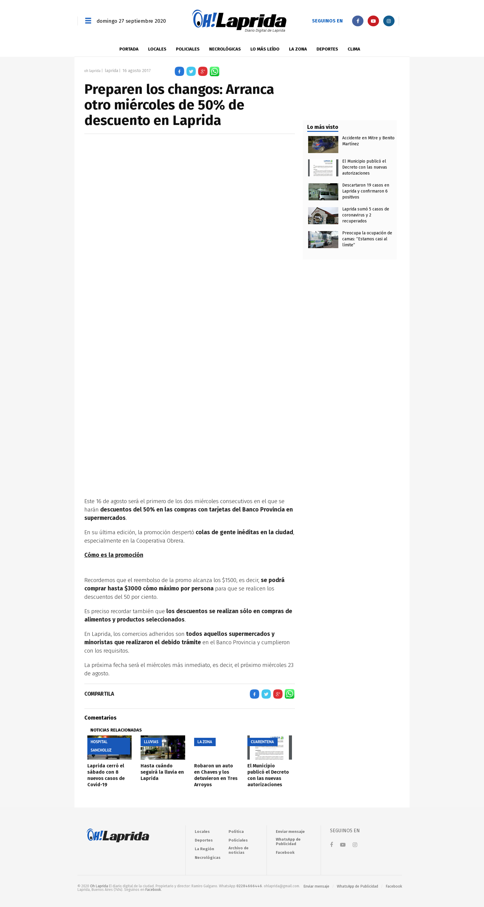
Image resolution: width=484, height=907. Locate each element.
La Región (204, 849)
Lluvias (151, 741)
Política (236, 831)
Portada (128, 49)
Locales (157, 49)
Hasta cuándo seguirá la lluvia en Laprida (162, 772)
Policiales (188, 49)
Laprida (111, 70)
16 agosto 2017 (136, 70)
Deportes (327, 49)
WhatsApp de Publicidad (288, 841)
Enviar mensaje (290, 831)
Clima (354, 49)
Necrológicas (225, 49)
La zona (298, 49)
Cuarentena (262, 741)
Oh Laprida (92, 70)
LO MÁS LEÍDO (264, 49)
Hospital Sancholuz (101, 746)
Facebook (285, 852)
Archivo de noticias (239, 850)
